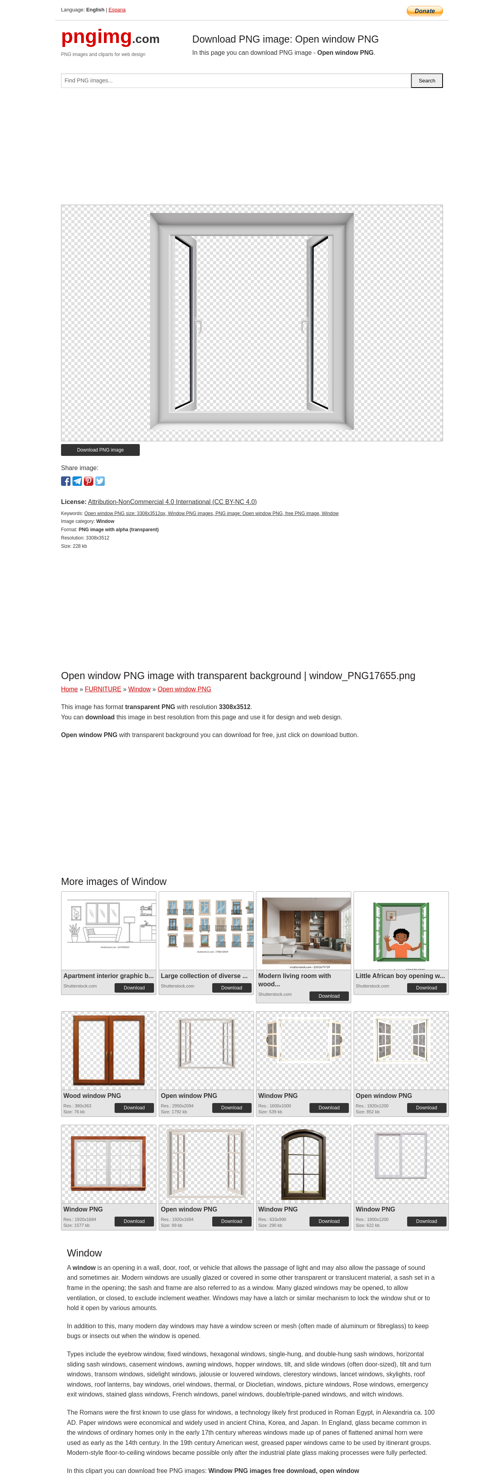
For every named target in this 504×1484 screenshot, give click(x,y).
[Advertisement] (252, 149)
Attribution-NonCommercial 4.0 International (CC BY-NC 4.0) (172, 501)
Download (134, 988)
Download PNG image (100, 450)
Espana (117, 10)
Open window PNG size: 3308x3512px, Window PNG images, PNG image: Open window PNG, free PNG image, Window (211, 513)
